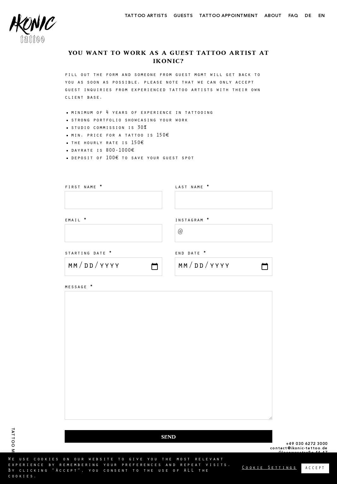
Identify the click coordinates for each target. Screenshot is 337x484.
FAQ (293, 16)
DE (308, 16)
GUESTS (183, 16)
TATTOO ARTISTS (146, 16)
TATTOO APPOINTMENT (228, 16)
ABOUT (273, 16)
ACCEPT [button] (315, 468)
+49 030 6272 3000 (307, 444)
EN (321, 16)
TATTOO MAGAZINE (13, 450)
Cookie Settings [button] (269, 468)
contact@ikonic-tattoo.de (299, 448)
